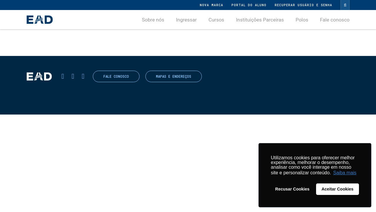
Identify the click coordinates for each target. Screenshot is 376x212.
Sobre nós (153, 20)
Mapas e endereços (173, 76)
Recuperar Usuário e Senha (303, 5)
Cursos (216, 20)
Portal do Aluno (248, 5)
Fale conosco (335, 20)
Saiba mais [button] (344, 172)
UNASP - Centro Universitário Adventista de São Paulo (39, 19)
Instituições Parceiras (260, 20)
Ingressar (186, 20)
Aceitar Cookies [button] (337, 189)
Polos (302, 20)
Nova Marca (211, 5)
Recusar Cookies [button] (292, 189)
